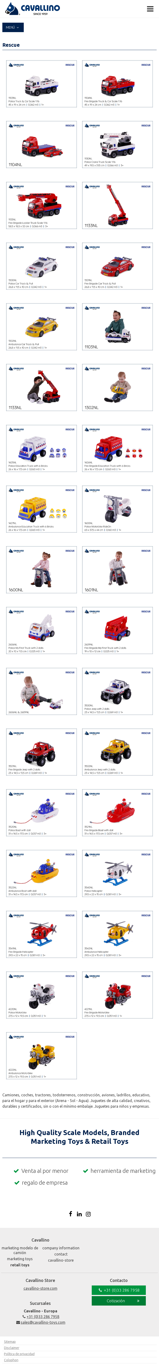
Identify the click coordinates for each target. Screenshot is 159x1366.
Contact (61, 1254)
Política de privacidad (19, 1354)
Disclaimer (11, 1348)
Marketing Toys (20, 1259)
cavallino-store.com (40, 1288)
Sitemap (10, 1342)
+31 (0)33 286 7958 (40, 1317)
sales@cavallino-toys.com (40, 1322)
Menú (13, 27)
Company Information (61, 1248)
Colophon (11, 1360)
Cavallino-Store (61, 1260)
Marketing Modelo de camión (20, 1250)
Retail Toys (19, 1265)
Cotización (124, 1301)
